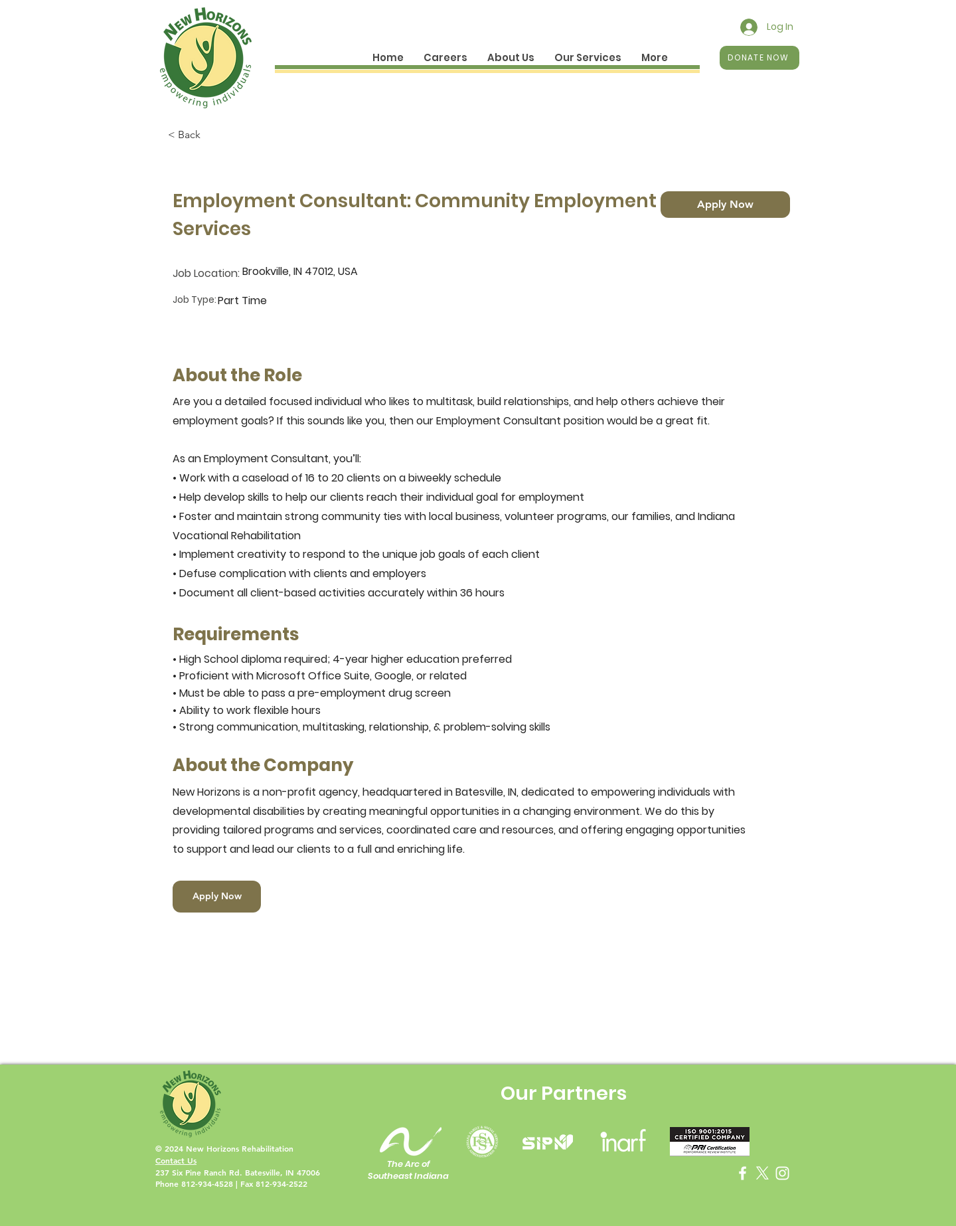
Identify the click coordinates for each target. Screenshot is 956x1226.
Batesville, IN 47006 (282, 1172)
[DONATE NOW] (759, 58)
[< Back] (215, 135)
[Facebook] (743, 1173)
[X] (762, 1173)
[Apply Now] (725, 204)
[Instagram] (782, 1173)
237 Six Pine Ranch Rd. (200, 1172)
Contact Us (176, 1160)
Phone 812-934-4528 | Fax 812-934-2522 (231, 1183)
